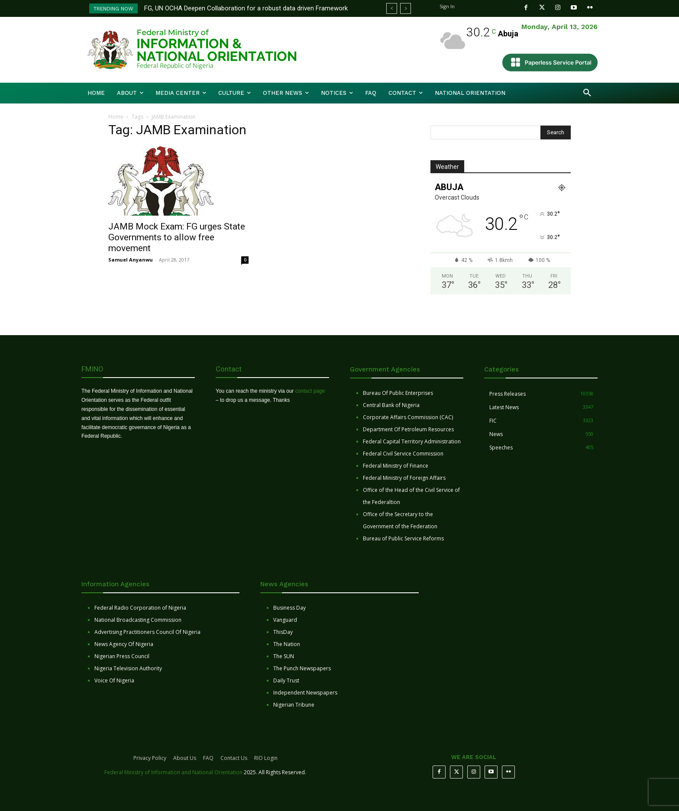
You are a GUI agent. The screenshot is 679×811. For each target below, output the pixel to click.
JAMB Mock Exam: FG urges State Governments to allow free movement (176, 237)
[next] (405, 8)
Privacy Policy (149, 758)
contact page (310, 391)
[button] (587, 93)
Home (115, 116)
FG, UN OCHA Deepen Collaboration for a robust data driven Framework (246, 8)
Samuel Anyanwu (130, 259)
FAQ (208, 758)
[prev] (391, 8)
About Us (184, 758)
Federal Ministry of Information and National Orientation (173, 772)
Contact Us (233, 758)
